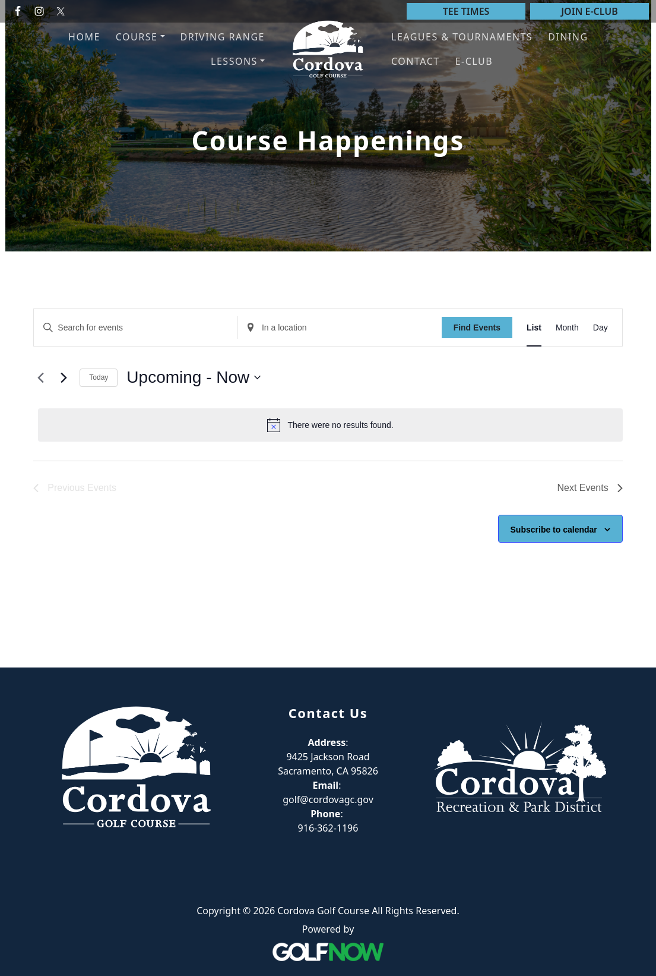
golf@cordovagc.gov (328, 799)
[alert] (330, 425)
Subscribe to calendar (554, 529)
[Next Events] (63, 377)
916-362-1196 (328, 828)
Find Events (477, 327)
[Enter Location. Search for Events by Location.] (340, 328)
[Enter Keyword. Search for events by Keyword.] (135, 328)
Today (98, 377)
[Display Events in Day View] (600, 328)
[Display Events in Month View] (567, 328)
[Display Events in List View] (534, 328)
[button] (140, 37)
